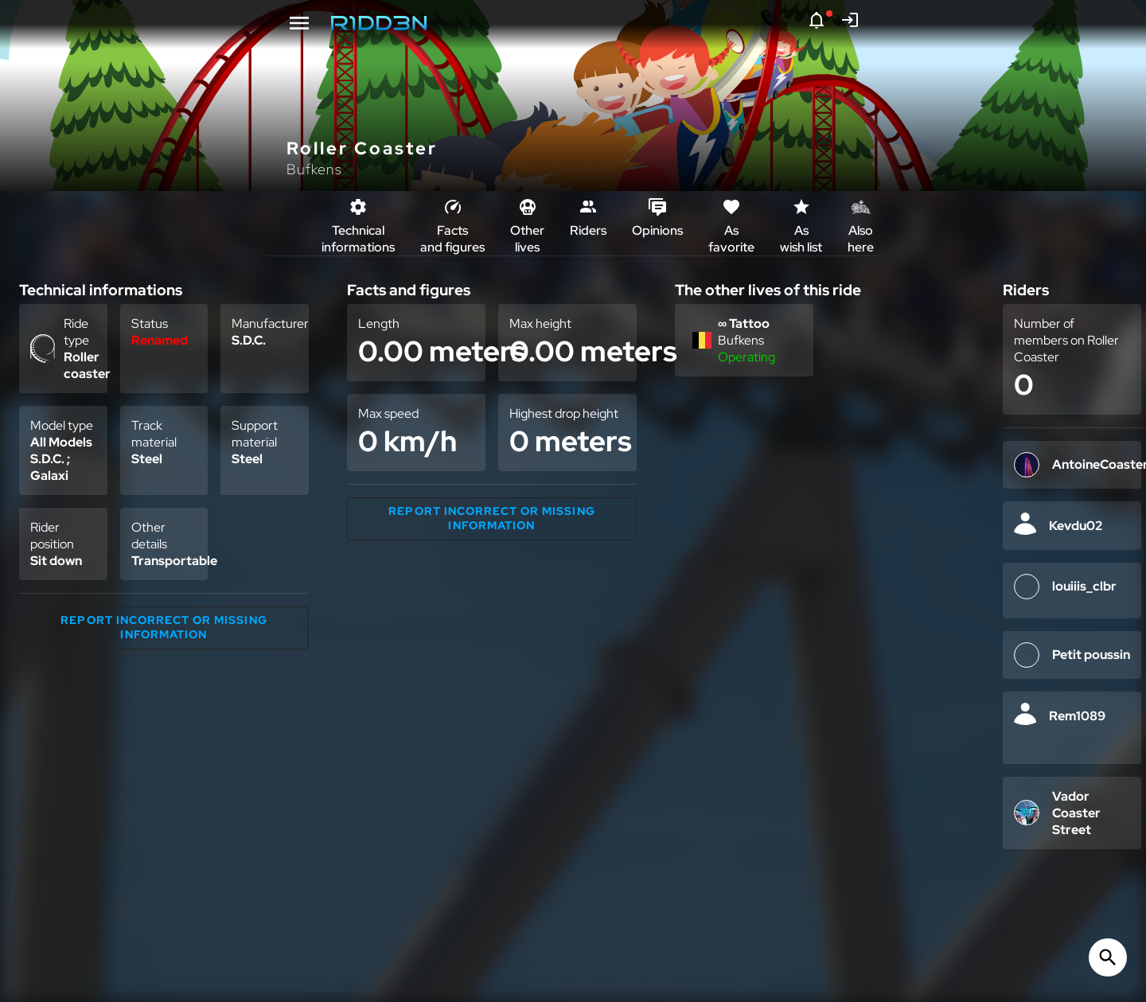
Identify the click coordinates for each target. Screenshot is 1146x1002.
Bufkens (314, 169)
